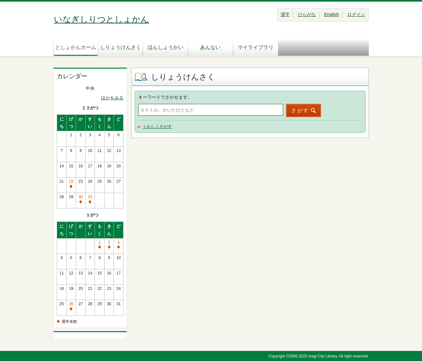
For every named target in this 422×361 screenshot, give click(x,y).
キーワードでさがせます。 (165, 97)
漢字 (285, 14)
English (331, 14)
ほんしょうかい (165, 47)
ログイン (356, 14)
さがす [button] (300, 110)
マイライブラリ (256, 47)
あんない (210, 47)
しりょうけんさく (120, 47)
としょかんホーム (75, 47)
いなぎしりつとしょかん (101, 19)
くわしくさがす (157, 126)
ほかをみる (112, 97)
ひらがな (307, 14)
